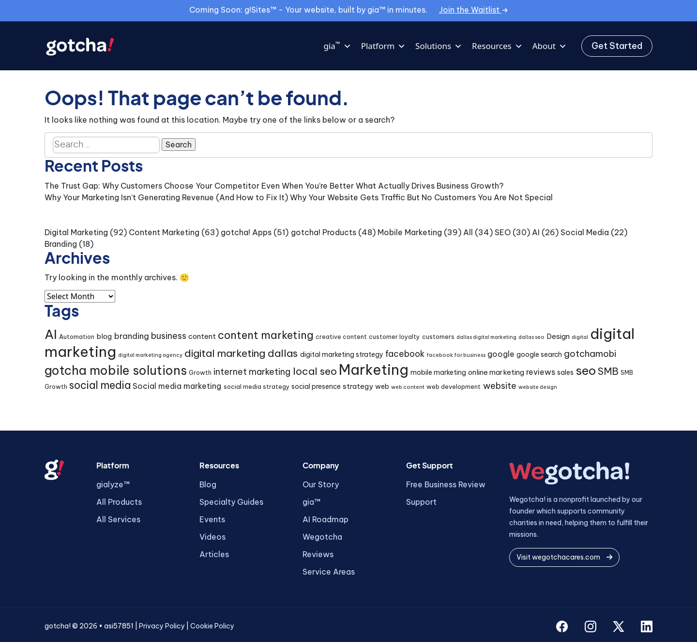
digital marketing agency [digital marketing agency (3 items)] (150, 355)
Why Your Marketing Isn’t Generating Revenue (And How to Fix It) (166, 197)
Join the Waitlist (473, 10)
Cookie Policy (212, 626)
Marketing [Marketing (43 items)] (374, 370)
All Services (118, 519)
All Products (119, 502)
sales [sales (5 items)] (565, 372)
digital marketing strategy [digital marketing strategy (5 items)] (341, 354)
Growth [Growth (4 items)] (200, 372)
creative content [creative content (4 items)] (341, 336)
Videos (212, 537)
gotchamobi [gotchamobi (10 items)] (590, 353)
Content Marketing (164, 232)
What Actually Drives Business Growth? (429, 186)
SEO (503, 232)
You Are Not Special (515, 197)
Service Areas (329, 572)
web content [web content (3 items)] (407, 387)
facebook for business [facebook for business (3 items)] (455, 355)
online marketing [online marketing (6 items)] (496, 372)
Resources (497, 46)
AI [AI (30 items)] (51, 334)
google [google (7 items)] (501, 354)
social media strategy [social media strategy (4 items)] (256, 386)
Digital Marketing (76, 232)
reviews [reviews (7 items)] (540, 372)
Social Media (585, 232)
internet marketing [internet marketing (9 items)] (251, 371)
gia (337, 46)
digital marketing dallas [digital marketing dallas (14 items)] (241, 353)
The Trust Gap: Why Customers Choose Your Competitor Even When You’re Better (199, 186)
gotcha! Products (323, 232)
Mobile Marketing (410, 232)
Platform (383, 46)
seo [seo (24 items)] (586, 370)
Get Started (616, 45)
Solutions (438, 46)
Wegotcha (322, 537)
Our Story (321, 484)
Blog (207, 484)
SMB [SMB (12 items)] (608, 371)
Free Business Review (445, 484)
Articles (214, 554)
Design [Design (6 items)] (558, 336)
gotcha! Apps (246, 232)
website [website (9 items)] (499, 385)
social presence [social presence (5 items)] (316, 386)
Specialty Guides (231, 502)
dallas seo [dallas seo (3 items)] (531, 337)
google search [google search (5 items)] (539, 354)
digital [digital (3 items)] (580, 337)
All (468, 232)
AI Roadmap (325, 519)
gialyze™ (113, 484)
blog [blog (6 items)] (104, 336)
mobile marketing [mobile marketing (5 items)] (438, 372)
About (549, 46)
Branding (61, 244)
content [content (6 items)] (202, 336)
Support (421, 502)
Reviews (318, 554)
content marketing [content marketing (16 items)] (266, 335)
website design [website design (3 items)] (537, 387)
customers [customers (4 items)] (438, 336)
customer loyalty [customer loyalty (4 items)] (394, 336)
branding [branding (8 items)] (131, 336)
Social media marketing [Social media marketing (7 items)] (177, 386)
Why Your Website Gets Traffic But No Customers (383, 197)
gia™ (311, 502)
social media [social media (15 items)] (100, 385)
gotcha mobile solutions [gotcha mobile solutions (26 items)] (116, 370)
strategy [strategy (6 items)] (358, 386)
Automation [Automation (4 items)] (76, 336)
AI (536, 232)
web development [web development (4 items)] (453, 386)
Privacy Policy (162, 626)
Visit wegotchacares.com (564, 557)
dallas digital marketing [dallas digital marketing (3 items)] (486, 337)
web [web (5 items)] (382, 386)
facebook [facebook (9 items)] (404, 353)
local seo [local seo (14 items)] (315, 371)
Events (212, 519)
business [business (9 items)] (168, 335)
